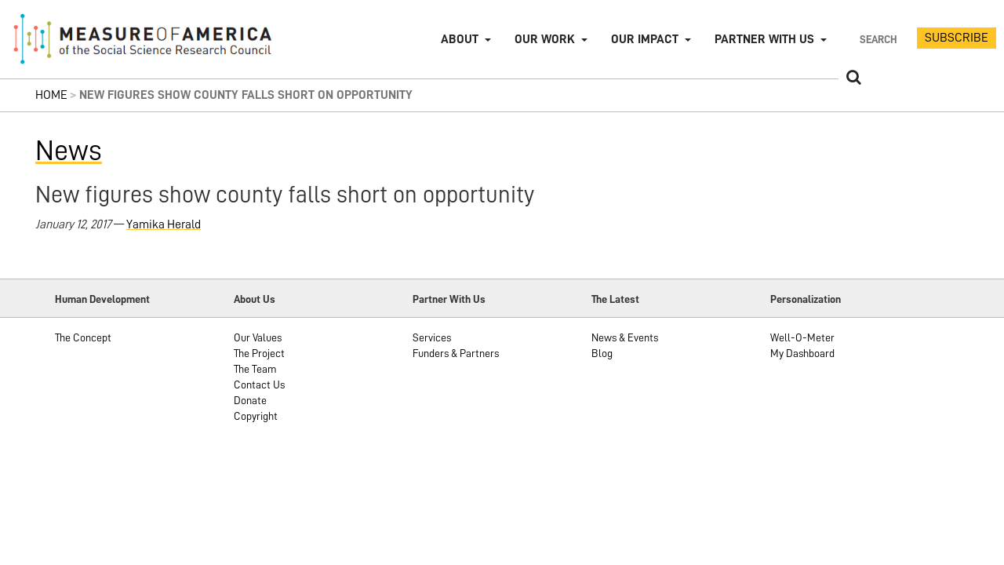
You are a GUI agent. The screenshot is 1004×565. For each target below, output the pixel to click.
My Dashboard (802, 353)
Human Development (102, 298)
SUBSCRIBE (956, 37)
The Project (259, 353)
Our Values (258, 337)
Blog (602, 353)
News (68, 151)
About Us (254, 298)
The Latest (615, 298)
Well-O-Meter (802, 337)
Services (432, 337)
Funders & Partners (456, 353)
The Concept (83, 337)
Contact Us (259, 384)
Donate (250, 400)
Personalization (805, 298)
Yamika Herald (163, 224)
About (459, 39)
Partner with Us (764, 39)
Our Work (545, 39)
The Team (255, 368)
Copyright (256, 415)
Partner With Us (449, 298)
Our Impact (644, 39)
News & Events (624, 337)
